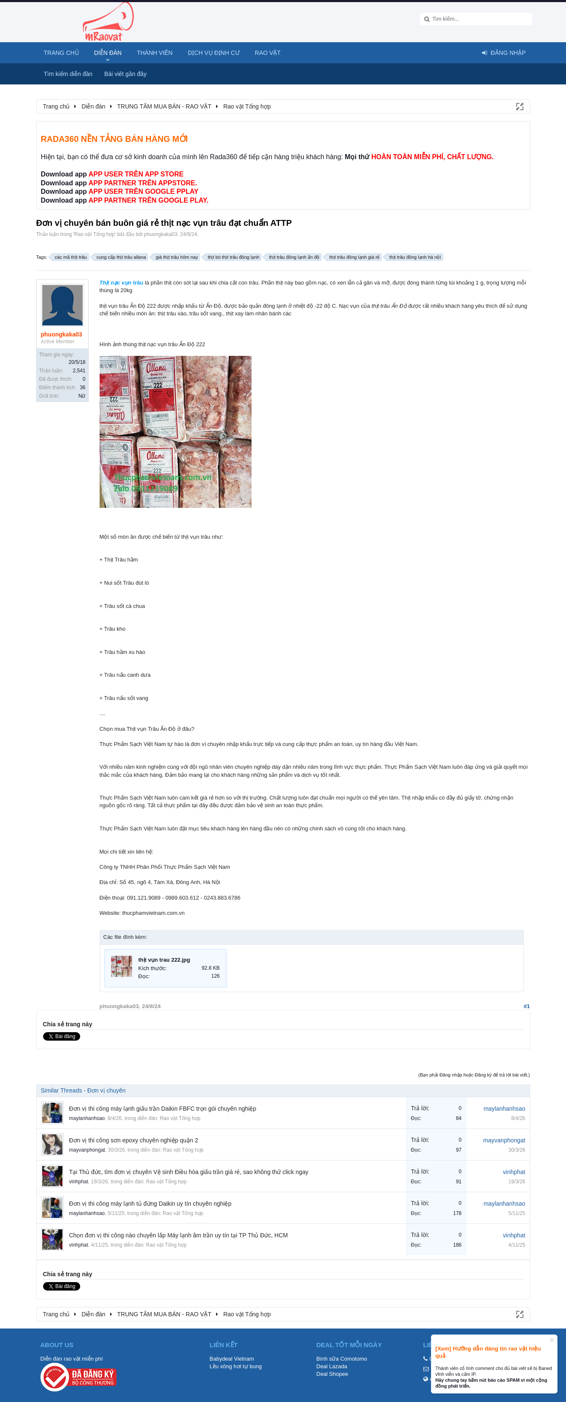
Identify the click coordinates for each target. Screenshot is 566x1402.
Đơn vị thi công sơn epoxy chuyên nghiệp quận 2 (133, 1140)
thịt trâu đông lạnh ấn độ (293, 257)
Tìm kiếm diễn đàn (68, 74)
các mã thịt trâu (69, 257)
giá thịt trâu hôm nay (175, 257)
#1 (527, 1006)
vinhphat (78, 1182)
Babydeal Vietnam (232, 1359)
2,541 (79, 371)
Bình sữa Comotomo (342, 1359)
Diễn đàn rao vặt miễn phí (72, 1359)
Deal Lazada (332, 1366)
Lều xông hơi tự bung (236, 1366)
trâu (122, 282)
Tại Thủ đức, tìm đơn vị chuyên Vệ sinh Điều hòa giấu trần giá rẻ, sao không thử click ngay (189, 1172)
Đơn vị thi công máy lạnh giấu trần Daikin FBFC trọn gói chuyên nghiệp (163, 1108)
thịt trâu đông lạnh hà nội (414, 257)
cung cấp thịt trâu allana (120, 257)
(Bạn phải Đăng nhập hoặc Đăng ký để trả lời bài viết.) (474, 1074)
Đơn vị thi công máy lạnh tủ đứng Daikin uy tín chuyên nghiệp (150, 1203)
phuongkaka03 (160, 234)
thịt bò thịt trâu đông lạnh (232, 257)
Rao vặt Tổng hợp (94, 234)
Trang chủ (61, 52)
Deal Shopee (332, 1374)
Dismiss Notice (552, 1340)
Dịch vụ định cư (214, 52)
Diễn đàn (108, 52)
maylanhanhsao (87, 1118)
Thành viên (155, 52)
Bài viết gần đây (125, 74)
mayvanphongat (87, 1150)
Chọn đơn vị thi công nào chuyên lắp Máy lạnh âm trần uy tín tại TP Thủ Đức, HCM (178, 1235)
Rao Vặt (268, 52)
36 (82, 387)
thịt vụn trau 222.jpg (164, 960)
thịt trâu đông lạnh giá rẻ (353, 257)
